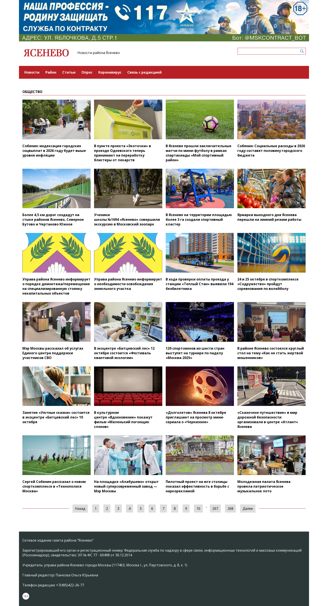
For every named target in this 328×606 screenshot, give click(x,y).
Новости (31, 72)
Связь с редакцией (144, 72)
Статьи (68, 72)
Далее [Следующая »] (248, 508)
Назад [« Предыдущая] (80, 508)
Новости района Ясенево (98, 52)
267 (215, 508)
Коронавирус (109, 72)
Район (50, 72)
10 (198, 508)
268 (230, 508)
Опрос (86, 72)
